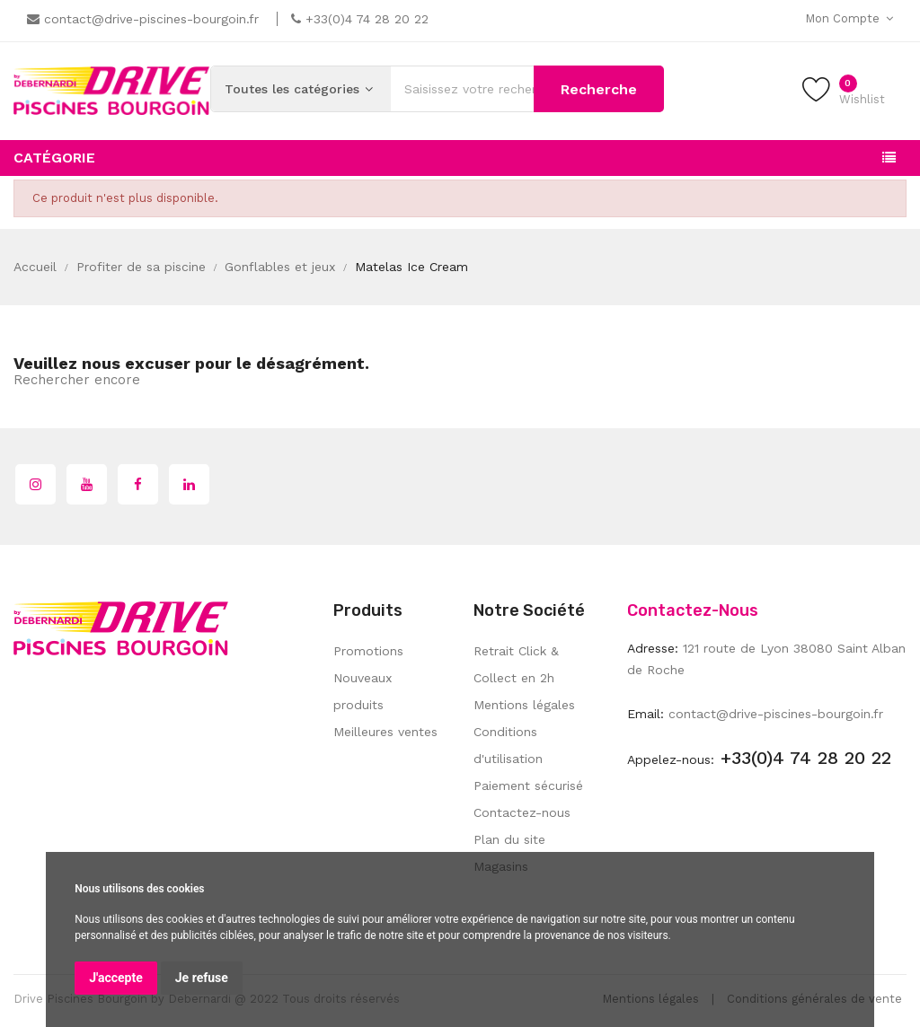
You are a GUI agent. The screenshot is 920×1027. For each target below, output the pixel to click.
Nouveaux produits (362, 691)
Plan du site (509, 839)
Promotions (368, 651)
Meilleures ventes (385, 731)
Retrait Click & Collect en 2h (516, 664)
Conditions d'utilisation (508, 745)
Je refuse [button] (201, 977)
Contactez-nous (522, 812)
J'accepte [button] (116, 977)
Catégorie (54, 157)
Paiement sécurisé (528, 785)
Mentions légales (524, 705)
